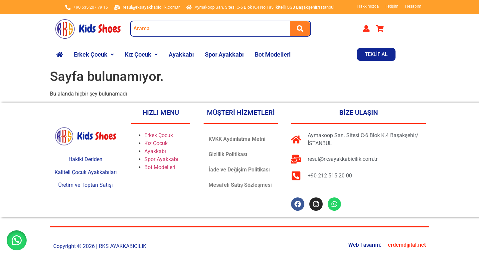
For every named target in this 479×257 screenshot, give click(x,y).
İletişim (392, 6)
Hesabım (413, 6)
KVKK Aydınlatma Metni (237, 139)
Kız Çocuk (141, 54)
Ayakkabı (181, 54)
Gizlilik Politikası (228, 154)
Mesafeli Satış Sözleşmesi (240, 185)
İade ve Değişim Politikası (239, 169)
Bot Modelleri (273, 54)
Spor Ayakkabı (224, 54)
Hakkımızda (368, 6)
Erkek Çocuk (94, 54)
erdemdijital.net (407, 245)
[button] (94, 55)
